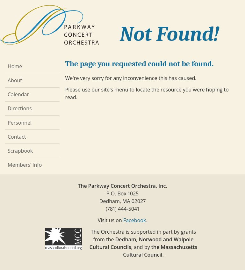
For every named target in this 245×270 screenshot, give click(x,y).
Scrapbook (20, 150)
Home (15, 66)
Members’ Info (25, 164)
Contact (17, 136)
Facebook (134, 220)
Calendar (18, 94)
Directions (20, 108)
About (15, 80)
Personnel (20, 122)
